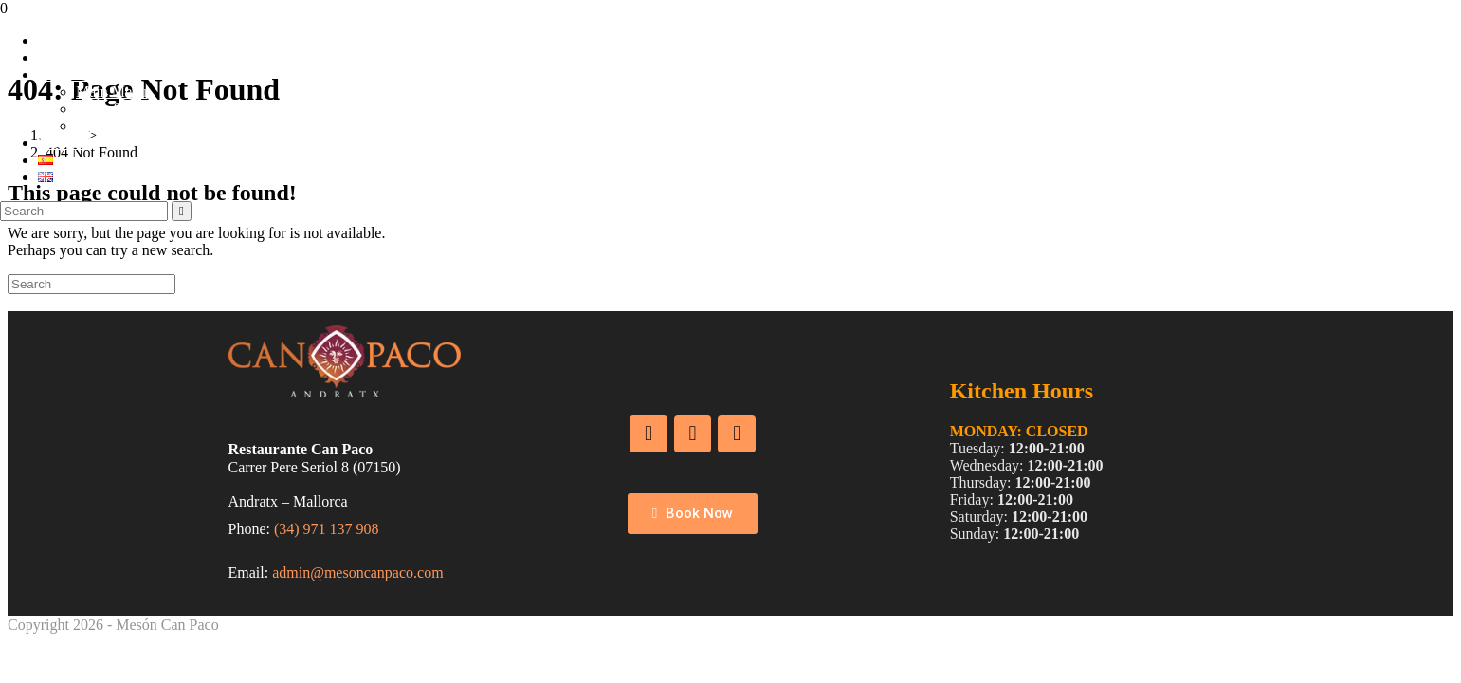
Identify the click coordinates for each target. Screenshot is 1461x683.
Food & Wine (79, 74)
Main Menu (111, 91)
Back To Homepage (68, 302)
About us (65, 57)
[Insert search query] (84, 211)
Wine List (106, 126)
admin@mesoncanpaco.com (357, 572)
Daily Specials (120, 109)
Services (63, 143)
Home (56, 40)
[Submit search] (182, 211)
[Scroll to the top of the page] (10, 642)
